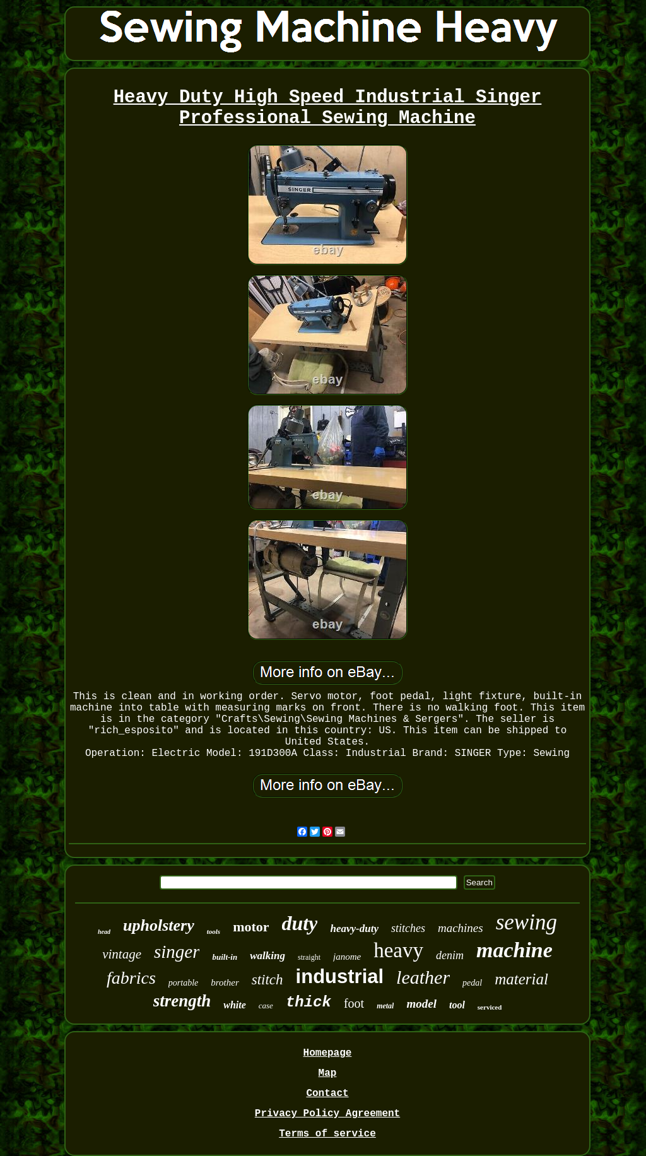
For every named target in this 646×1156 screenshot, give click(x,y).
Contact (327, 1093)
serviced (490, 1007)
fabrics (131, 978)
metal (385, 1005)
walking (267, 956)
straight (309, 957)
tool (457, 1005)
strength (182, 1000)
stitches (408, 928)
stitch (267, 980)
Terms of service (327, 1134)
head (104, 931)
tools (213, 931)
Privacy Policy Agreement (327, 1113)
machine (514, 950)
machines (460, 928)
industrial (340, 976)
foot (354, 1003)
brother (224, 982)
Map (328, 1073)
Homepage (327, 1053)
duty (300, 923)
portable (183, 983)
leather (423, 977)
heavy (398, 950)
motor (251, 927)
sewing (526, 922)
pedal (472, 983)
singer (177, 951)
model (421, 1003)
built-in (224, 957)
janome (347, 957)
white (234, 1005)
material (521, 979)
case (266, 1005)
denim (450, 955)
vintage (121, 954)
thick (308, 1002)
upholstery (158, 925)
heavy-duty (354, 929)
